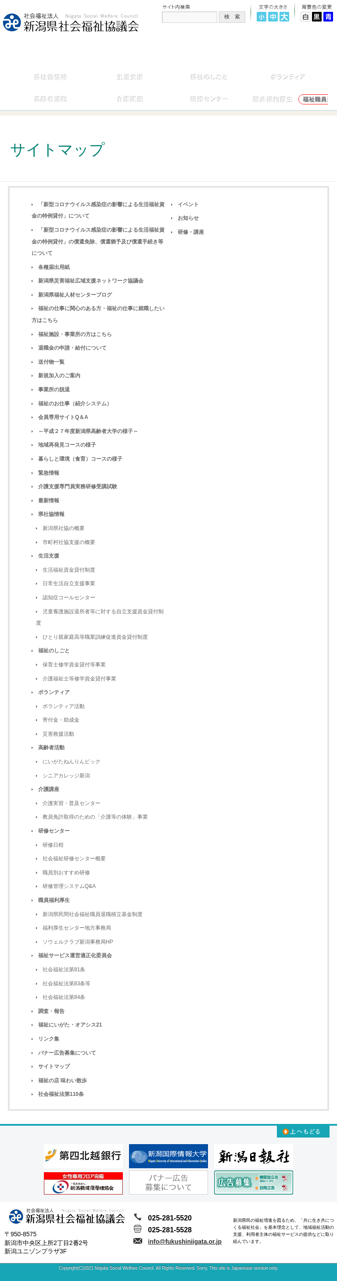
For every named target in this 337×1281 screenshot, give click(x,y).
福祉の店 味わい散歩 (62, 1080)
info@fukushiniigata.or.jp (185, 1241)
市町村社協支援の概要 (69, 542)
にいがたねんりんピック (71, 762)
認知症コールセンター (69, 597)
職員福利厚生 (54, 900)
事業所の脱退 (54, 389)
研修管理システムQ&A (69, 886)
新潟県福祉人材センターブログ (75, 295)
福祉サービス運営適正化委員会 (75, 955)
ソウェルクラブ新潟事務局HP (78, 942)
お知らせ (188, 218)
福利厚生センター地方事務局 (77, 928)
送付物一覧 (51, 362)
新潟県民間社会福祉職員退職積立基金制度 (93, 914)
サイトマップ (54, 1066)
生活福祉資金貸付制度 (69, 570)
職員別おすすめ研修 (66, 873)
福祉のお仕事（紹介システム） (75, 404)
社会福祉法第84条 (64, 997)
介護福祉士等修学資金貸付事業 (79, 679)
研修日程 (53, 845)
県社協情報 (51, 514)
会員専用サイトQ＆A (63, 417)
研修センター (54, 831)
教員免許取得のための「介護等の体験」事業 (95, 817)
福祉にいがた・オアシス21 (70, 1025)
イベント (188, 204)
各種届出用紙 (54, 267)
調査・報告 (51, 1011)
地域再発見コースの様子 (67, 445)
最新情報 (48, 500)
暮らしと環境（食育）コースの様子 (80, 459)
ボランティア (54, 692)
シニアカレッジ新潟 (66, 776)
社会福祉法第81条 (64, 969)
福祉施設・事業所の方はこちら (75, 334)
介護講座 (48, 789)
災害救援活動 (58, 734)
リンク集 (48, 1039)
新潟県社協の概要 (64, 528)
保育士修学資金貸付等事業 (74, 665)
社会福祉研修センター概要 (74, 858)
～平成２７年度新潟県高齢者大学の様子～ (88, 431)
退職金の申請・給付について (72, 348)
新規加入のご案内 (59, 375)
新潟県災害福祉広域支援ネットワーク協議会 (90, 281)
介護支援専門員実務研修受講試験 (77, 486)
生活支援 (48, 556)
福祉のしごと (54, 651)
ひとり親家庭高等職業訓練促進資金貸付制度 (95, 637)
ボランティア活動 (64, 706)
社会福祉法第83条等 (66, 983)
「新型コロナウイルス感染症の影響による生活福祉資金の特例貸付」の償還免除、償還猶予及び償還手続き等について (98, 241)
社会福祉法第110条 (61, 1094)
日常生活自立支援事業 (69, 583)
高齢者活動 (51, 747)
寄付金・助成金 (61, 720)
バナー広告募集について (67, 1053)
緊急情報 (48, 473)
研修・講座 (191, 232)
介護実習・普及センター (71, 803)
